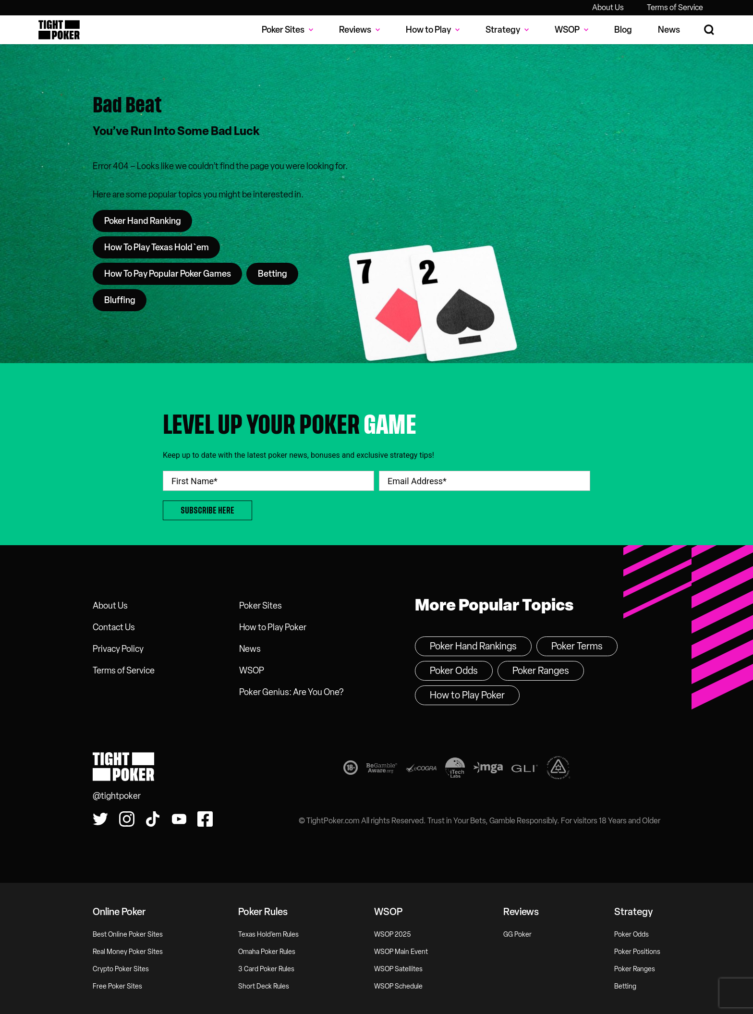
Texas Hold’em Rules (268, 934)
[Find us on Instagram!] (126, 819)
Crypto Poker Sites (121, 969)
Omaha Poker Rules (266, 952)
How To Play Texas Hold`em (156, 247)
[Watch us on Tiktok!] (152, 819)
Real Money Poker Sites (128, 952)
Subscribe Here (207, 510)
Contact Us (114, 627)
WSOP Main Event (401, 952)
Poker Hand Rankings (473, 646)
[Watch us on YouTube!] (179, 819)
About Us (608, 7)
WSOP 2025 (392, 934)
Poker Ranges (540, 670)
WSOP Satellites (398, 969)
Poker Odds (454, 670)
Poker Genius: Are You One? (291, 692)
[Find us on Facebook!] (205, 819)
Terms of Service (675, 7)
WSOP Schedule (398, 986)
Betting (272, 274)
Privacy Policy (118, 649)
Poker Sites (260, 605)
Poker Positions (637, 952)
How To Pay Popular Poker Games (167, 274)
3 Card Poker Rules (266, 969)
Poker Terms (577, 646)
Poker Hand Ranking (142, 221)
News (669, 29)
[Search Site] (709, 30)
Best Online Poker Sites (128, 934)
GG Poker (517, 934)
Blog (623, 29)
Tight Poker (59, 29)
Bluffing (119, 300)
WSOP (251, 670)
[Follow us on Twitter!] (100, 819)
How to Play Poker (272, 627)
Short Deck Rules (263, 986)
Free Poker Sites (117, 986)
